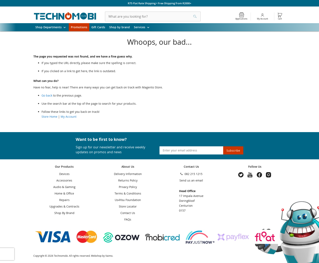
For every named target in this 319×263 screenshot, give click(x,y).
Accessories (64, 180)
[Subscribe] (233, 150)
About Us (127, 166)
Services (143, 27)
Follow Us (254, 166)
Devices (64, 174)
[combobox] (153, 16)
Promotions (79, 27)
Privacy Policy (128, 187)
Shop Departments (52, 27)
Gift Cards (98, 27)
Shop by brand (119, 27)
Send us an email (191, 180)
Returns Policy (128, 180)
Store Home (49, 116)
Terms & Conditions (128, 193)
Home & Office (64, 193)
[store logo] (65, 16)
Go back (47, 95)
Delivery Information (128, 174)
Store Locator (128, 206)
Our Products (64, 166)
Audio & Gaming (64, 187)
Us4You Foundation (128, 200)
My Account (262, 18)
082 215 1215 (193, 174)
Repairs (64, 200)
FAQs (127, 219)
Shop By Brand (64, 213)
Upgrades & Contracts (64, 206)
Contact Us (127, 213)
